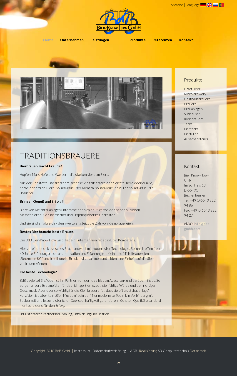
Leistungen (99, 40)
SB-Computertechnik (173, 351)
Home (48, 40)
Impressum (82, 351)
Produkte (138, 40)
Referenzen (162, 40)
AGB (133, 351)
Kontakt (186, 40)
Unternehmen (72, 40)
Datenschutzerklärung (109, 351)
